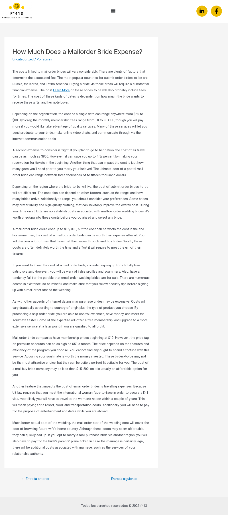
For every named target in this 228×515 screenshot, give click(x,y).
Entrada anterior (35, 479)
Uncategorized (23, 59)
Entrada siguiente (125, 479)
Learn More (61, 90)
